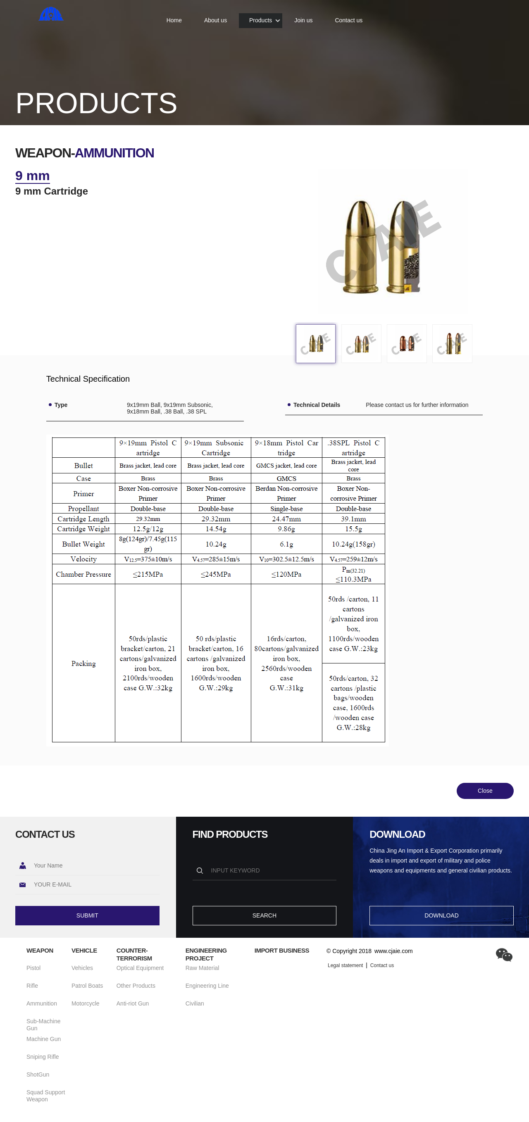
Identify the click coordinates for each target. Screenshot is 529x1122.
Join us (303, 16)
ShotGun (37, 1074)
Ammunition (41, 1003)
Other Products (136, 985)
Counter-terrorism (134, 954)
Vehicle (84, 950)
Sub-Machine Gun (43, 1025)
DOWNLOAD (441, 915)
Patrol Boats (87, 985)
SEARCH (264, 915)
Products (260, 16)
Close (485, 790)
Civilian (195, 1003)
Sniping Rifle (42, 1056)
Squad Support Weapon (45, 1096)
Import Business (282, 950)
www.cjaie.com (393, 951)
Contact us (348, 16)
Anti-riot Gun (133, 1003)
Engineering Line (207, 985)
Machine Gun (43, 1039)
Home (174, 16)
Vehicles (82, 968)
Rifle (32, 985)
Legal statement (345, 965)
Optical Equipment (140, 968)
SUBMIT (87, 915)
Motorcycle (85, 1003)
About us (215, 16)
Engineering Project (206, 954)
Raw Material (202, 968)
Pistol (33, 968)
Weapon (39, 950)
